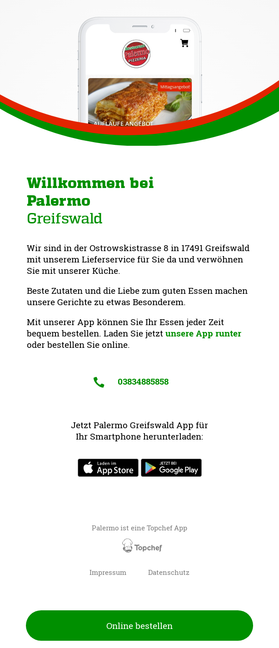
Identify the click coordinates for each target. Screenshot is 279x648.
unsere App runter (203, 333)
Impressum (108, 572)
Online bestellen (139, 625)
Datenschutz (168, 572)
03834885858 (131, 381)
